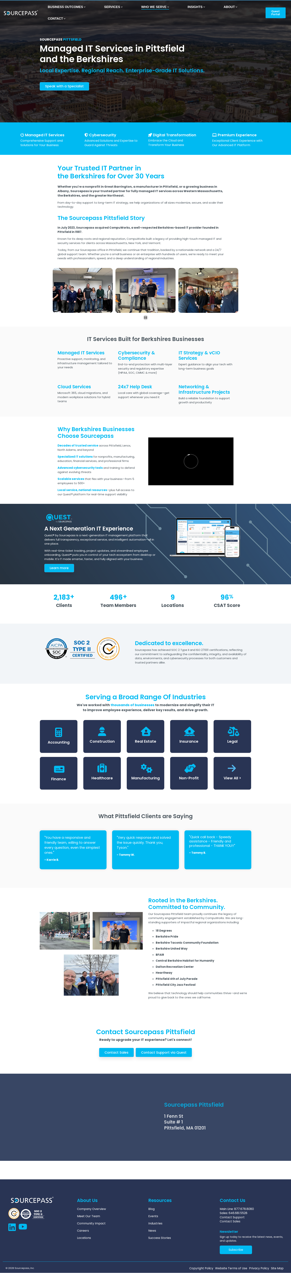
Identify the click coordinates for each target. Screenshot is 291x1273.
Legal (232, 741)
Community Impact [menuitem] (91, 1223)
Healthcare (102, 778)
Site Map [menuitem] (277, 1268)
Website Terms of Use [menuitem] (231, 1268)
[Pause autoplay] (145, 317)
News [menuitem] (152, 1231)
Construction (102, 741)
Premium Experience (237, 135)
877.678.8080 (244, 1209)
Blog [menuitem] (151, 1209)
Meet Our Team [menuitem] (88, 1216)
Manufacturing (145, 778)
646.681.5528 (238, 1213)
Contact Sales (116, 1052)
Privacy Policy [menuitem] (259, 1268)
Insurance (188, 741)
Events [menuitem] (153, 1216)
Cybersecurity (102, 135)
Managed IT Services (44, 135)
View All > (232, 778)
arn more (59, 568)
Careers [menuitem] (83, 1231)
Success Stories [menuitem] (159, 1238)
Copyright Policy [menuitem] (201, 1268)
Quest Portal (275, 12)
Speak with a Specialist (64, 86)
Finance (58, 779)
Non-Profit (189, 778)
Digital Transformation (174, 135)
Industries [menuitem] (155, 1223)
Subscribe (236, 1250)
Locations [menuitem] (84, 1238)
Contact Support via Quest (164, 1052)
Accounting (59, 742)
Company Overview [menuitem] (91, 1209)
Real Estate (145, 741)
